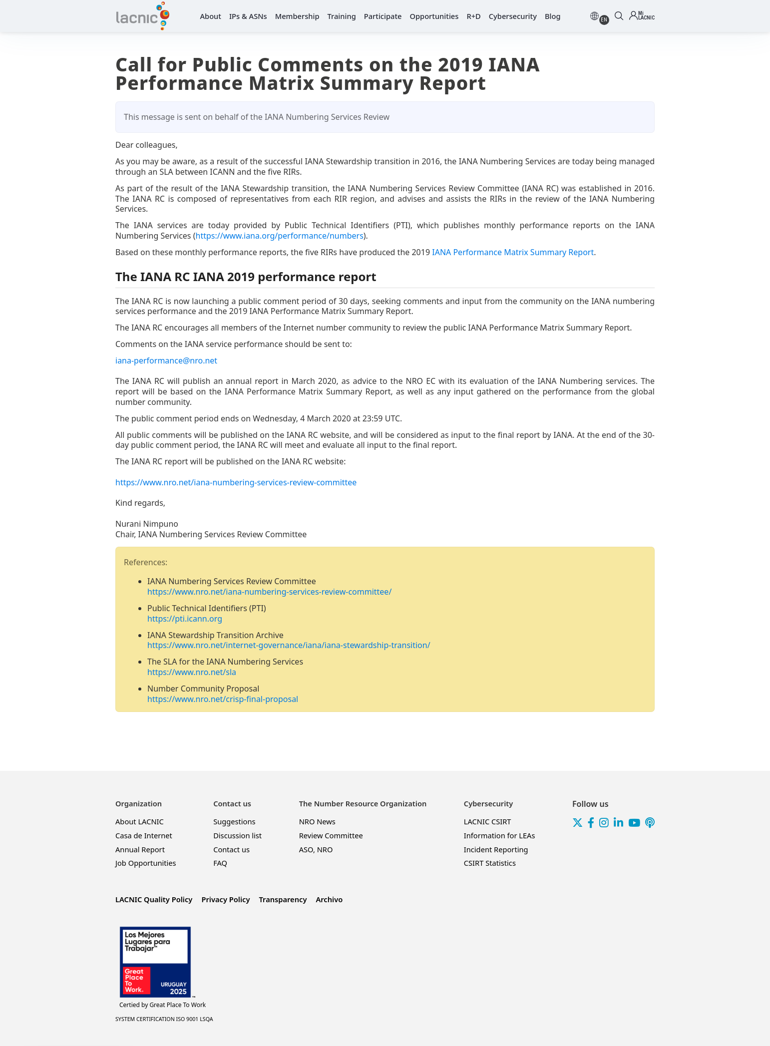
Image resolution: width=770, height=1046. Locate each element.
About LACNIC (139, 821)
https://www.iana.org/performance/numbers (280, 235)
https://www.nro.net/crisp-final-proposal (222, 699)
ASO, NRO (316, 849)
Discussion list (237, 835)
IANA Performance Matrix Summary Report (513, 252)
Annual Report (140, 849)
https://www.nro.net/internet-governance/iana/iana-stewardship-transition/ (288, 645)
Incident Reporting (496, 849)
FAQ (220, 863)
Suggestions (234, 821)
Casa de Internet (143, 835)
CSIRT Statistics (490, 863)
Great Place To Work (162, 1005)
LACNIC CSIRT (487, 821)
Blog (553, 16)
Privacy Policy (225, 899)
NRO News (317, 821)
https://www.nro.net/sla (191, 672)
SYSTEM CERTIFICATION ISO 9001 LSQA (164, 1019)
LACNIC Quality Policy (153, 899)
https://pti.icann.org (184, 618)
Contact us (231, 849)
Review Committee (331, 835)
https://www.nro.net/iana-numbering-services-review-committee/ (269, 591)
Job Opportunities (145, 863)
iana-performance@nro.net (166, 360)
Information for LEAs (499, 835)
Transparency (283, 899)
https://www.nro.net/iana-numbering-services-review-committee (236, 482)
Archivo (329, 899)
